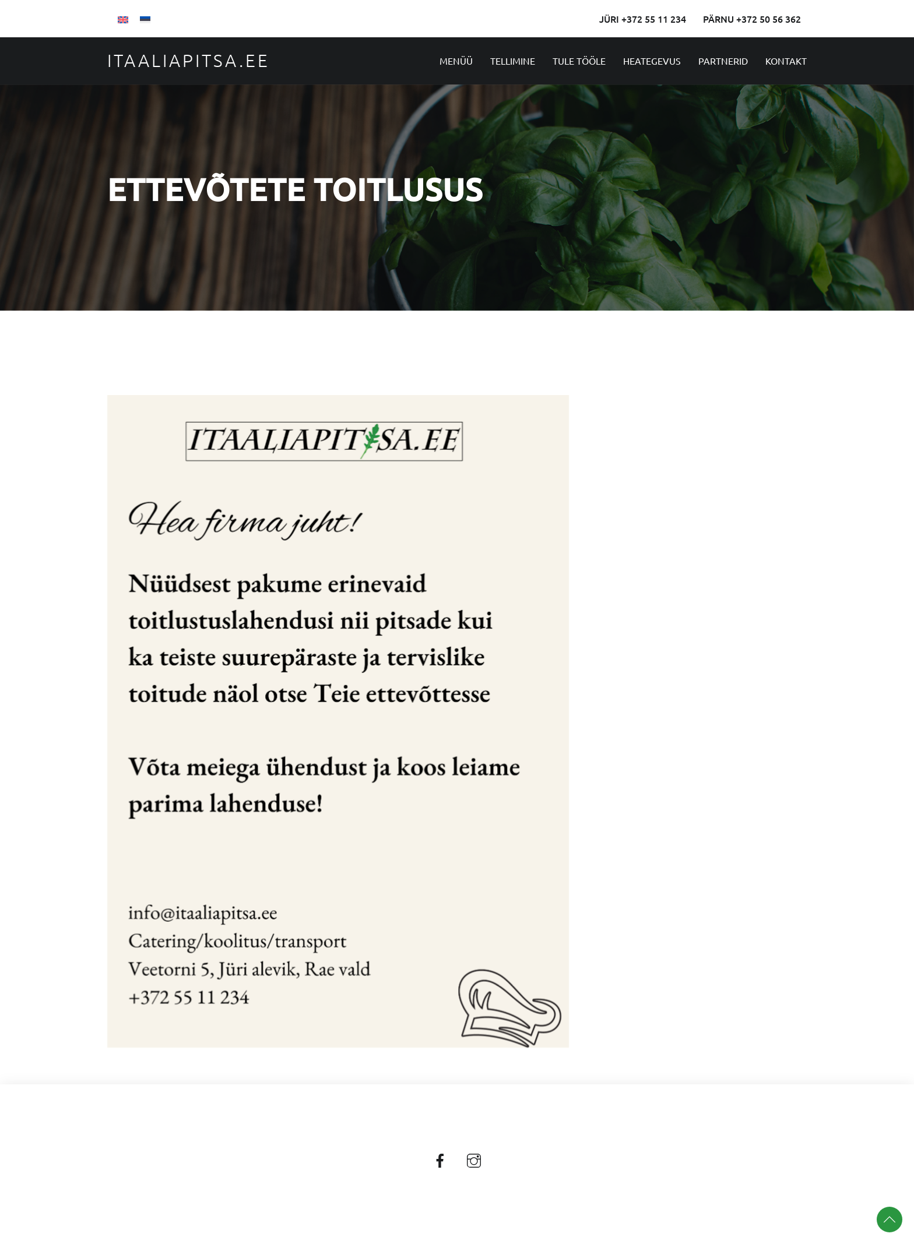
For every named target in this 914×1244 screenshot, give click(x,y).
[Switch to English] (123, 18)
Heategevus (652, 60)
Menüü (456, 60)
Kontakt (786, 60)
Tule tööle (579, 60)
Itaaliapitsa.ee (188, 60)
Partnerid (723, 60)
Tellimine (512, 60)
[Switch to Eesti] (145, 18)
